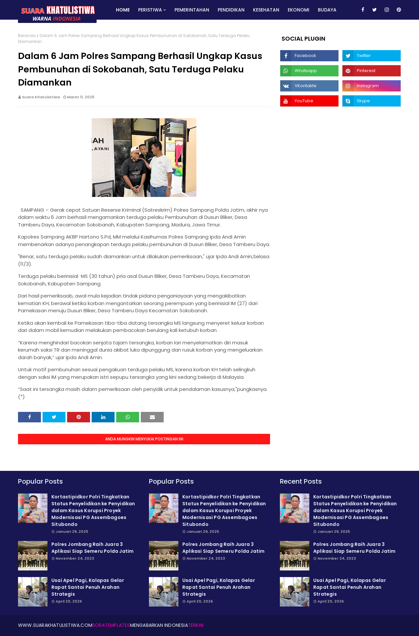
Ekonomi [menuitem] (298, 10)
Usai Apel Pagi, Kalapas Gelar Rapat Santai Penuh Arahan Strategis (87, 587)
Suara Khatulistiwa (41, 97)
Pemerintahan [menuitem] (191, 10)
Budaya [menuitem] (327, 10)
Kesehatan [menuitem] (266, 10)
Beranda (27, 35)
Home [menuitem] (123, 10)
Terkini (196, 625)
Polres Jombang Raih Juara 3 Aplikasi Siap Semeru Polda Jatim (92, 547)
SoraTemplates (111, 625)
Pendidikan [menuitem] (231, 10)
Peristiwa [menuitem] (150, 10)
